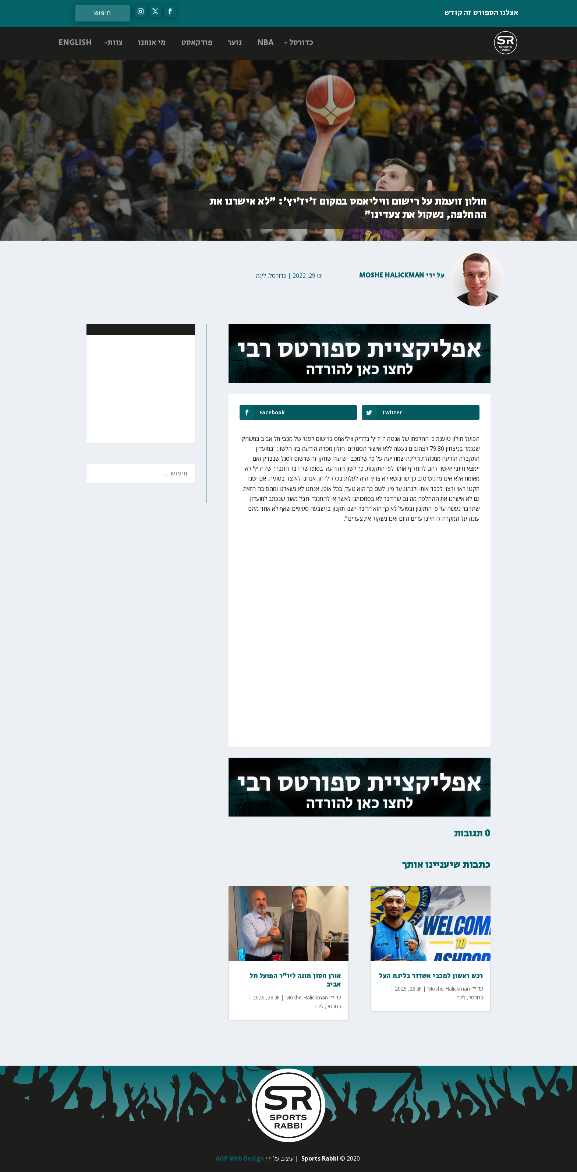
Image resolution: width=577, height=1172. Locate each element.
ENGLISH (75, 43)
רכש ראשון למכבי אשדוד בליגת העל (431, 976)
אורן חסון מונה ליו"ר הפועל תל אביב (295, 980)
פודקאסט (196, 43)
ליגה (261, 276)
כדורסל (301, 43)
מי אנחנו (152, 43)
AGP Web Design (240, 1158)
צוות (115, 43)
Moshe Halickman (391, 275)
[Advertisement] (142, 388)
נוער (235, 43)
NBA (265, 43)
